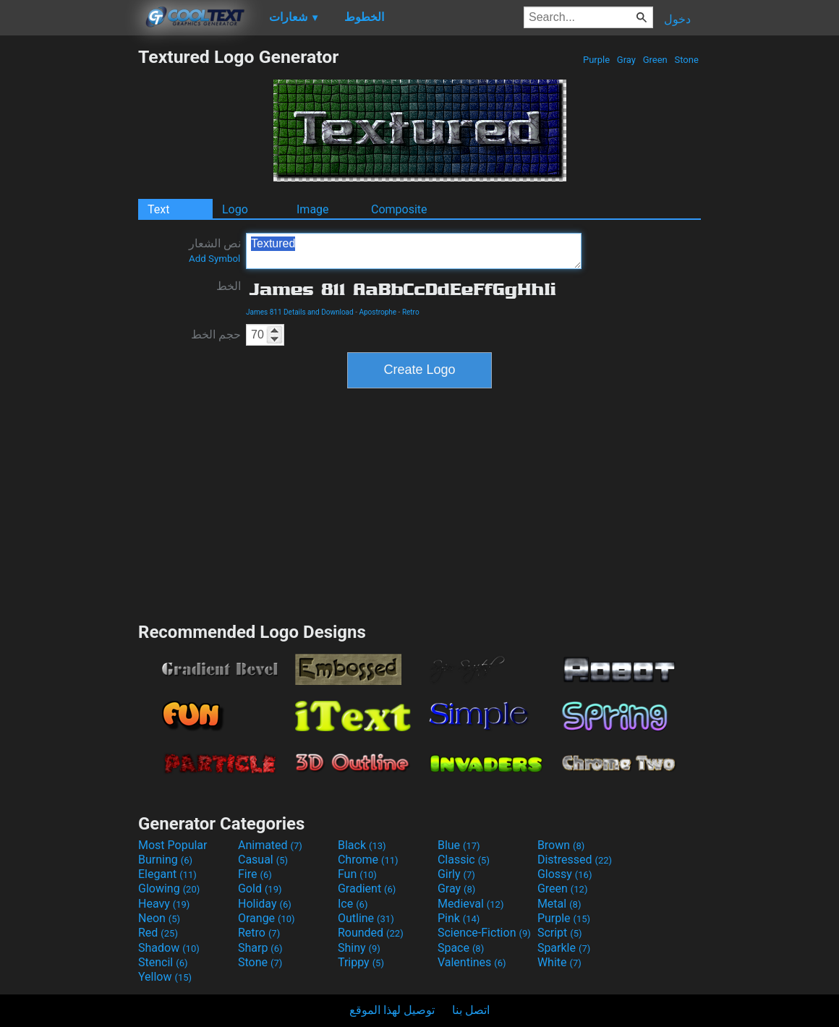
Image (313, 209)
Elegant (167, 874)
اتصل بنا (471, 1010)
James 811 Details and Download (300, 312)
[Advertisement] (69, 263)
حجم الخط (216, 334)
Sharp (260, 948)
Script (559, 932)
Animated (270, 845)
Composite (399, 209)
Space (461, 948)
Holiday (264, 904)
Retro (411, 312)
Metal (559, 904)
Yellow (165, 977)
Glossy (564, 874)
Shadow (169, 948)
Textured (414, 251)
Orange (266, 918)
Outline (366, 918)
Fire (255, 874)
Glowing (169, 888)
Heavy (163, 904)
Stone (686, 59)
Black (362, 845)
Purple (597, 59)
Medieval (471, 904)
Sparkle (563, 948)
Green (655, 59)
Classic (464, 859)
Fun (357, 874)
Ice (352, 904)
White (559, 962)
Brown (560, 845)
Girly (456, 874)
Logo (235, 209)
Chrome (368, 859)
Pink (459, 918)
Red (158, 932)
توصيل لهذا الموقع (392, 1010)
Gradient (367, 888)
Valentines (472, 962)
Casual (263, 859)
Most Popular (173, 845)
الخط (228, 286)
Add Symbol (214, 258)
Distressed (574, 859)
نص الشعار (215, 250)
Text (158, 209)
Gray (627, 59)
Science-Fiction (484, 932)
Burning (165, 859)
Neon (159, 918)
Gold (260, 888)
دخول (677, 19)
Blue (459, 845)
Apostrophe (377, 312)
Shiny (359, 948)
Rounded (371, 932)
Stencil (162, 962)
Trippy (361, 962)
